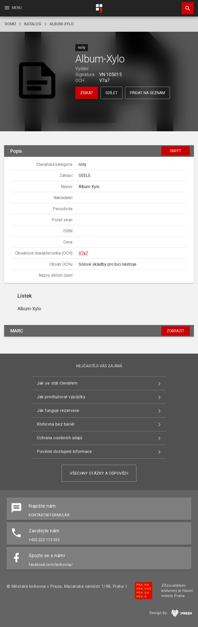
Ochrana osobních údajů (59, 437)
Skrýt (175, 151)
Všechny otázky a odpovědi (99, 473)
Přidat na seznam (147, 93)
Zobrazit (175, 331)
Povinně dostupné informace (64, 451)
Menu (13, 8)
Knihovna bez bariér (56, 424)
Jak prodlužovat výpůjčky (61, 396)
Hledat (185, 6)
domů (10, 24)
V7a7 (83, 253)
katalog (32, 24)
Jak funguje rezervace (58, 410)
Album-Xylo (62, 24)
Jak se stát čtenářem (57, 383)
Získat (86, 93)
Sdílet (111, 93)
